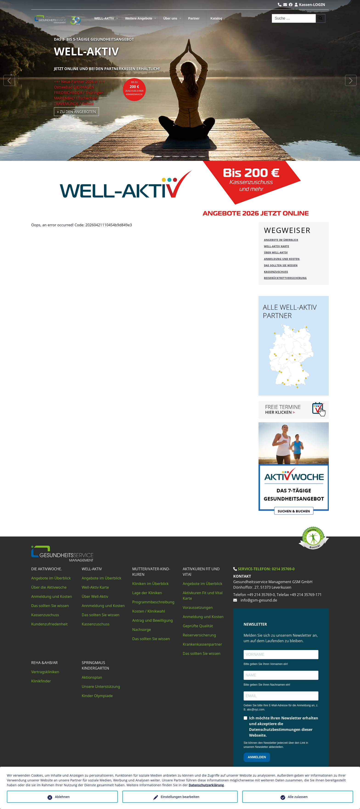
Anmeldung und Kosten (51, 596)
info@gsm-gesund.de (259, 600)
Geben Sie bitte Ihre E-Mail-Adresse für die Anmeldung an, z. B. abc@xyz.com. (281, 707)
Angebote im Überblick (51, 578)
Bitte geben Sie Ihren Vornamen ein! (266, 664)
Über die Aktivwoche (49, 587)
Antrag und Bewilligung (152, 620)
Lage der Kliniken (147, 592)
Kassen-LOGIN (309, 4)
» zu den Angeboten (76, 111)
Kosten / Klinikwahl (148, 611)
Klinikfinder (41, 681)
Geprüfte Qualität (198, 625)
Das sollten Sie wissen (50, 605)
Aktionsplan (92, 677)
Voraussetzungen (198, 607)
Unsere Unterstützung (101, 686)
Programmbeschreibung (153, 602)
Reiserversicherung (199, 635)
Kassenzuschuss (45, 614)
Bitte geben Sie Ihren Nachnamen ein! (267, 684)
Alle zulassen (298, 797)
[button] (9, 80)
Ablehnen (62, 797)
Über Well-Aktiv (95, 596)
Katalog (216, 18)
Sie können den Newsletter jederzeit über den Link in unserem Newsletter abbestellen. (276, 745)
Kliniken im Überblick (150, 583)
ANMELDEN (257, 757)
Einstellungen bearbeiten (180, 797)
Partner (194, 18)
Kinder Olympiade (97, 695)
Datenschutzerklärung (206, 785)
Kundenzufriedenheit (49, 624)
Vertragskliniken (45, 671)
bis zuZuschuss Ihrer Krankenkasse (134, 88)
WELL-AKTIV (104, 18)
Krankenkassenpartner (202, 644)
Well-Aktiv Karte (95, 587)
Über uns (170, 18)
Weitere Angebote (138, 18)
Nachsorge (141, 629)
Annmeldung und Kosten (103, 605)
